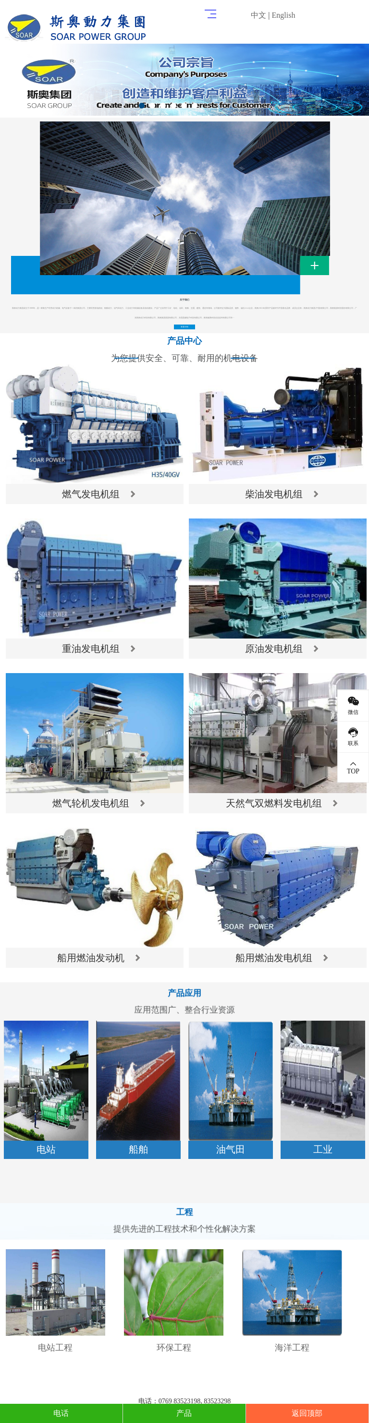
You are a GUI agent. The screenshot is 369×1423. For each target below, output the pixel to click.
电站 (46, 1149)
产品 (184, 1413)
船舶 (138, 1149)
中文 (258, 15)
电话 (61, 1413)
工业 (322, 1149)
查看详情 (185, 327)
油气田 (230, 1149)
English (283, 15)
